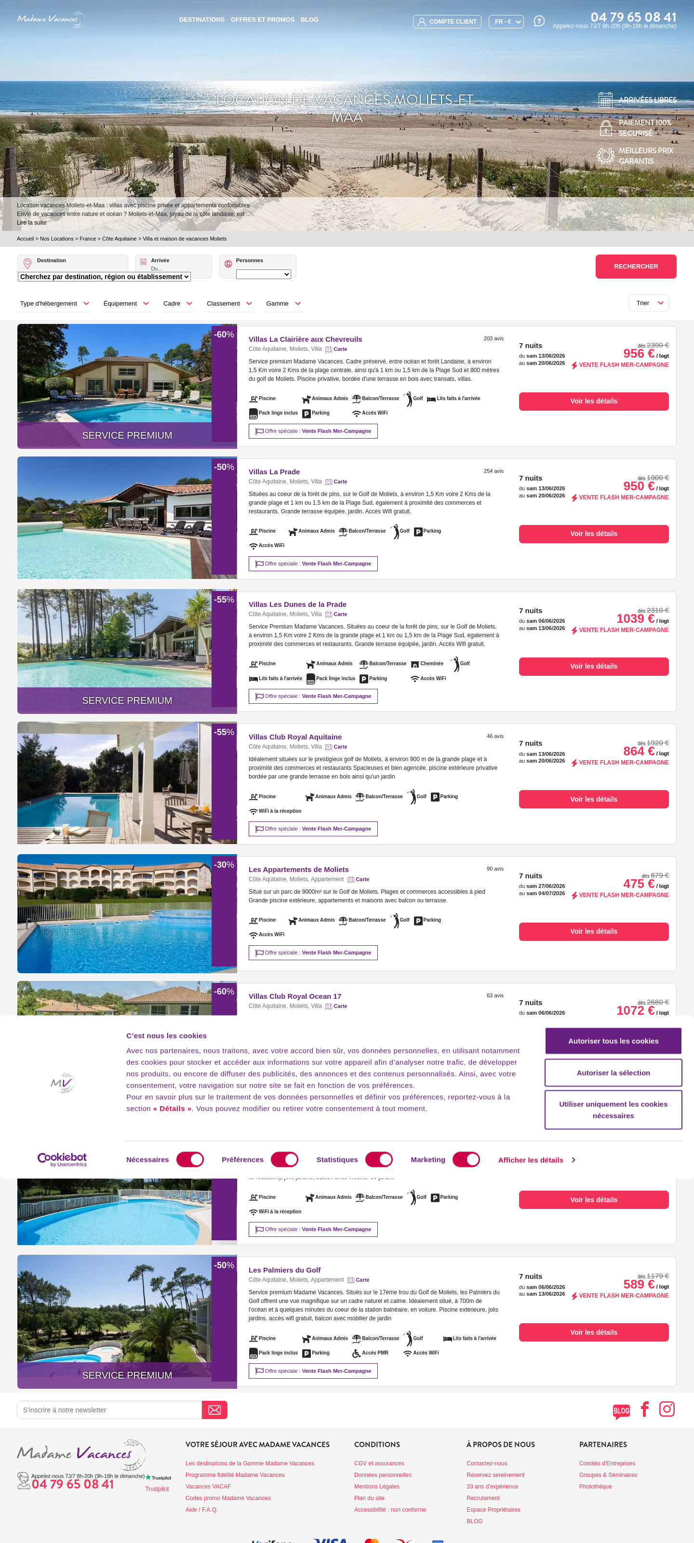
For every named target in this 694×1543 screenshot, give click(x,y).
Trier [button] (643, 303)
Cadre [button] (171, 303)
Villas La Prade (274, 472)
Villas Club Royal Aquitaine (295, 737)
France (88, 239)
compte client (447, 22)
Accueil (25, 239)
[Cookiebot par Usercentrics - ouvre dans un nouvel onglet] (62, 1524)
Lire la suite (31, 222)
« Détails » (172, 1472)
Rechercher (636, 266)
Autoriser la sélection (614, 1437)
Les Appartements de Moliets (299, 869)
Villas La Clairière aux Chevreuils (305, 339)
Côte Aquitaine (119, 239)
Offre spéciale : (313, 431)
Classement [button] (223, 303)
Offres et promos (262, 19)
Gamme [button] (278, 303)
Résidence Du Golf (281, 1138)
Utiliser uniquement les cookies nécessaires (613, 1474)
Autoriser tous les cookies (613, 1405)
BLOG (310, 19)
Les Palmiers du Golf (284, 1270)
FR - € (503, 21)
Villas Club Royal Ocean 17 (295, 996)
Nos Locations (57, 239)
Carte (340, 349)
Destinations (202, 19)
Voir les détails (594, 401)
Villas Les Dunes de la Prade (298, 604)
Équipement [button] (120, 303)
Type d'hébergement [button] (48, 303)
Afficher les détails (530, 1524)
